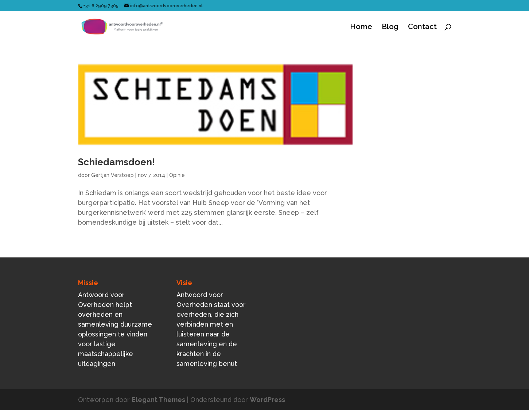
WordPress (267, 399)
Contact (422, 27)
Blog (390, 27)
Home (361, 27)
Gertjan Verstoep (112, 175)
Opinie (177, 175)
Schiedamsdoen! (116, 162)
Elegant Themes (158, 399)
